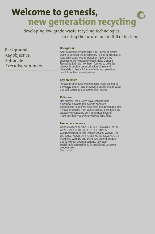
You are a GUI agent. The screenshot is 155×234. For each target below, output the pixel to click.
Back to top (66, 150)
